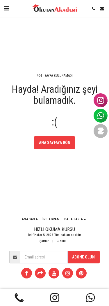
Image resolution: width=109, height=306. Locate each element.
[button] (6, 8)
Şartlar (44, 241)
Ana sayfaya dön (54, 142)
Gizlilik (61, 241)
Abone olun (83, 257)
